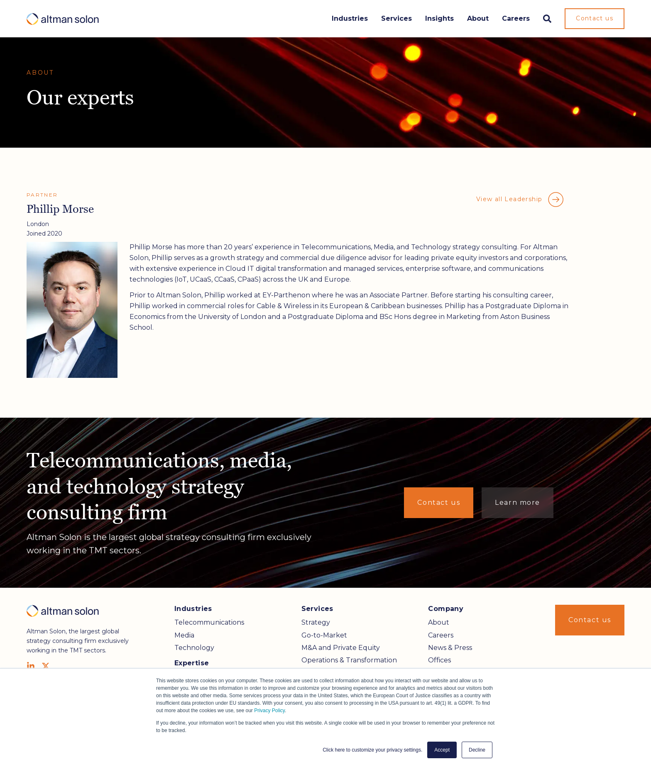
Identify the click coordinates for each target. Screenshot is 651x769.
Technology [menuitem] (194, 648)
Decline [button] (477, 750)
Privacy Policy (269, 710)
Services (396, 18)
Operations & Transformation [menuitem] (349, 660)
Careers (516, 18)
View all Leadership (520, 199)
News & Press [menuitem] (450, 648)
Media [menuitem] (184, 635)
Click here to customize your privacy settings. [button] (372, 750)
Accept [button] (442, 750)
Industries (350, 18)
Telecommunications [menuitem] (209, 622)
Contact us (594, 18)
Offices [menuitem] (439, 660)
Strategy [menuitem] (315, 622)
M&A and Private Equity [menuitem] (340, 648)
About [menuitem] (438, 622)
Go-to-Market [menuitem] (324, 635)
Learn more (517, 502)
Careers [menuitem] (440, 635)
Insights (439, 18)
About (478, 18)
